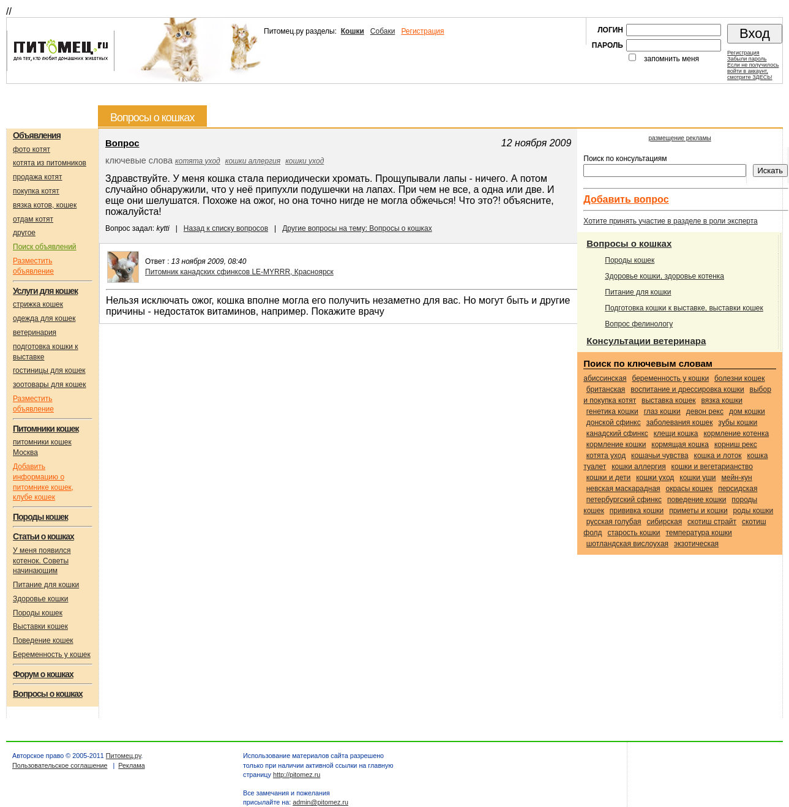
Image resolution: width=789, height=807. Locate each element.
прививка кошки (637, 510)
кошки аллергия (252, 161)
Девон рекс (705, 411)
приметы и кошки (698, 510)
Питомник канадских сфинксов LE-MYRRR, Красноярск (239, 272)
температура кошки (698, 532)
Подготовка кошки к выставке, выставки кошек (684, 308)
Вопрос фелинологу (639, 324)
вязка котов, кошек (45, 205)
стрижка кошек (38, 304)
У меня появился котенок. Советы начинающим (42, 561)
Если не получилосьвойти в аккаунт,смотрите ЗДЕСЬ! (753, 71)
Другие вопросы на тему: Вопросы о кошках (357, 228)
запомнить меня (671, 58)
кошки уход (304, 161)
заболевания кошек (679, 422)
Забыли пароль (746, 59)
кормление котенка (736, 433)
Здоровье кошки (41, 599)
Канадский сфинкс (617, 433)
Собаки (382, 31)
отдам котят (33, 219)
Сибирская (664, 521)
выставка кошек (668, 400)
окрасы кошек (688, 488)
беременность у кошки (670, 378)
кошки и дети (608, 477)
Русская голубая (613, 521)
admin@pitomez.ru (320, 802)
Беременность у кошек (52, 654)
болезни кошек (739, 378)
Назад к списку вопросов (226, 228)
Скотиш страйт (711, 521)
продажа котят (37, 177)
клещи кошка (676, 433)
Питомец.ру (123, 755)
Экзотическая (696, 543)
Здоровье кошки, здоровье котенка (664, 276)
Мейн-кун (736, 477)
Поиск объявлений (45, 246)
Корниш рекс (735, 444)
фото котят (31, 149)
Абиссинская (604, 378)
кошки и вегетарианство (712, 466)
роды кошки (753, 510)
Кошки (352, 31)
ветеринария (34, 332)
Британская (606, 389)
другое (24, 232)
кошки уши (697, 477)
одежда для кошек (44, 318)
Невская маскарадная (623, 488)
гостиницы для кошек (49, 370)
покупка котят (36, 191)
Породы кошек (37, 613)
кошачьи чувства (660, 455)
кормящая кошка (680, 444)
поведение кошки (696, 499)
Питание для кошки (46, 584)
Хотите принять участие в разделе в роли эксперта (670, 221)
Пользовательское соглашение (60, 765)
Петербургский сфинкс (624, 499)
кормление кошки (616, 444)
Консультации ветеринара (646, 341)
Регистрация (422, 31)
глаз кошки (662, 411)
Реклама (131, 765)
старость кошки (633, 532)
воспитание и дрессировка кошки (687, 389)
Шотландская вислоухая (627, 543)
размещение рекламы (680, 138)
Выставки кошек (40, 626)
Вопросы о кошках (628, 243)
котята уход (197, 161)
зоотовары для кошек (49, 384)
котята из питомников (49, 163)
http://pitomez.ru (296, 774)
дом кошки (747, 411)
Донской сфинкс (613, 422)
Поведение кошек (43, 640)
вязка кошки (721, 400)
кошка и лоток (718, 455)
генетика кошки (612, 411)
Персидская (737, 488)
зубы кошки (737, 422)
